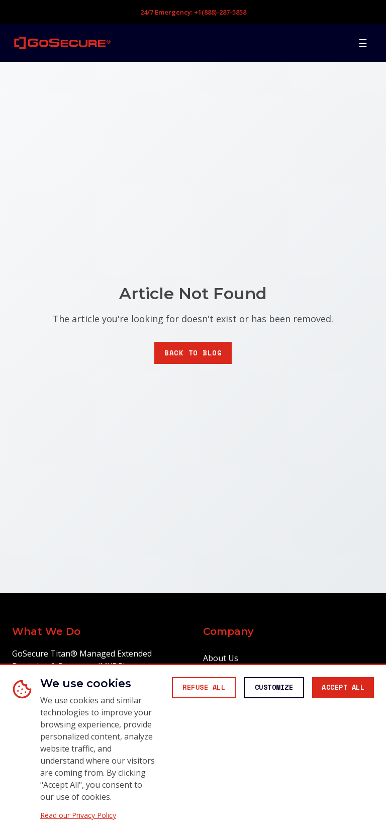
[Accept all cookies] (340, 664)
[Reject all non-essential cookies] (190, 664)
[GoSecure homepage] (62, 43)
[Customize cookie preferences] (266, 664)
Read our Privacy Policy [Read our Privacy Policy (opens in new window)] (78, 815)
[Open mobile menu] (363, 43)
